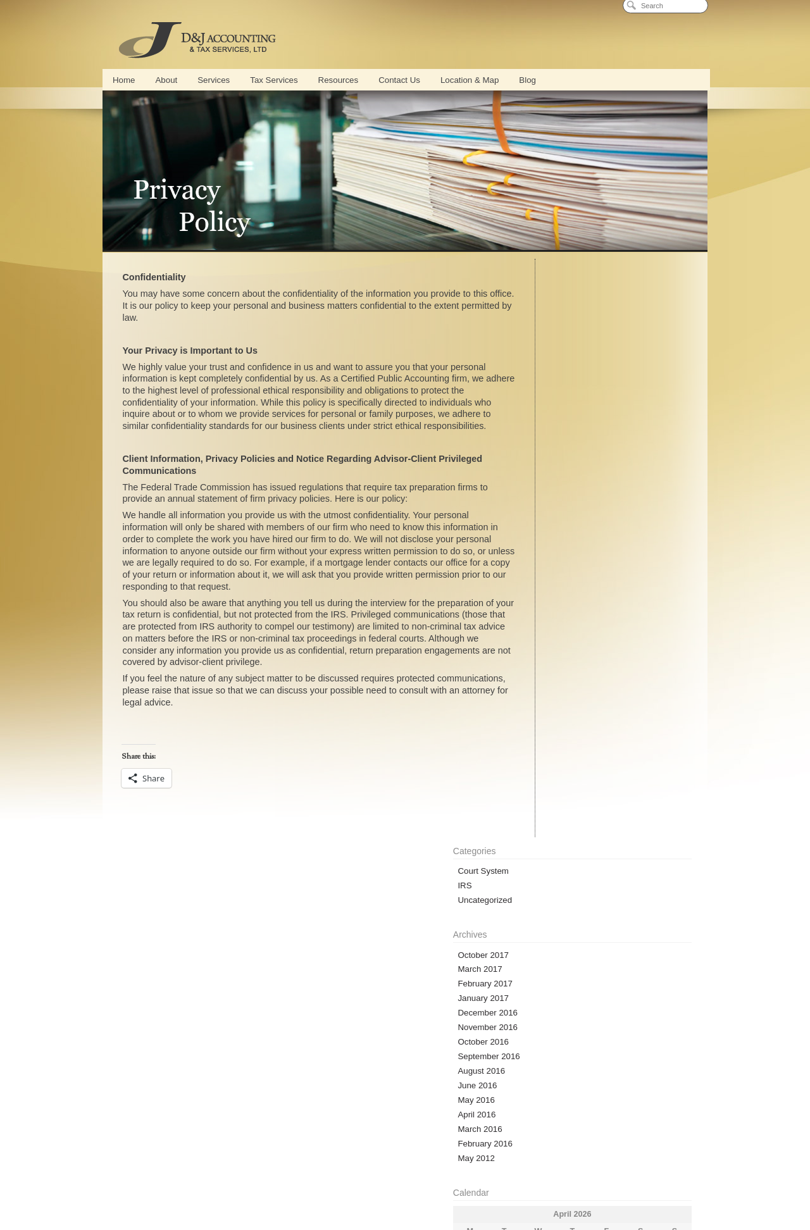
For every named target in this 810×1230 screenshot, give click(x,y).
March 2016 (547, 551)
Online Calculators (181, 1059)
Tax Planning (367, 1184)
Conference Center (267, 1167)
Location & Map (469, 80)
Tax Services (273, 80)
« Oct (530, 767)
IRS (532, 308)
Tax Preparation (309, 1184)
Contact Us (399, 80)
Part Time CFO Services (432, 1167)
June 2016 (544, 507)
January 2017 (550, 420)
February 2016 (552, 566)
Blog (527, 80)
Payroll (372, 1167)
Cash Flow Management (547, 1167)
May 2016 (543, 522)
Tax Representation (429, 1184)
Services (213, 80)
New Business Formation (182, 1184)
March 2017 (547, 391)
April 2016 (544, 537)
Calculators (538, 1184)
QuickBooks (328, 1167)
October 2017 (550, 377)
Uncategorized (552, 322)
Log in (536, 815)
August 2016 (548, 493)
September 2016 (556, 478)
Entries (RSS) (550, 830)
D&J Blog (561, 1059)
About (166, 80)
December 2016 (555, 435)
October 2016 (550, 464)
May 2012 (543, 580)
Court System (550, 293)
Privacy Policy (405, 1201)
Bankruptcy (489, 1184)
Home (124, 80)
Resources (338, 80)
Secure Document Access (398, 1059)
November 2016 (555, 449)
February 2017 (552, 406)
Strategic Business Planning (638, 1167)
